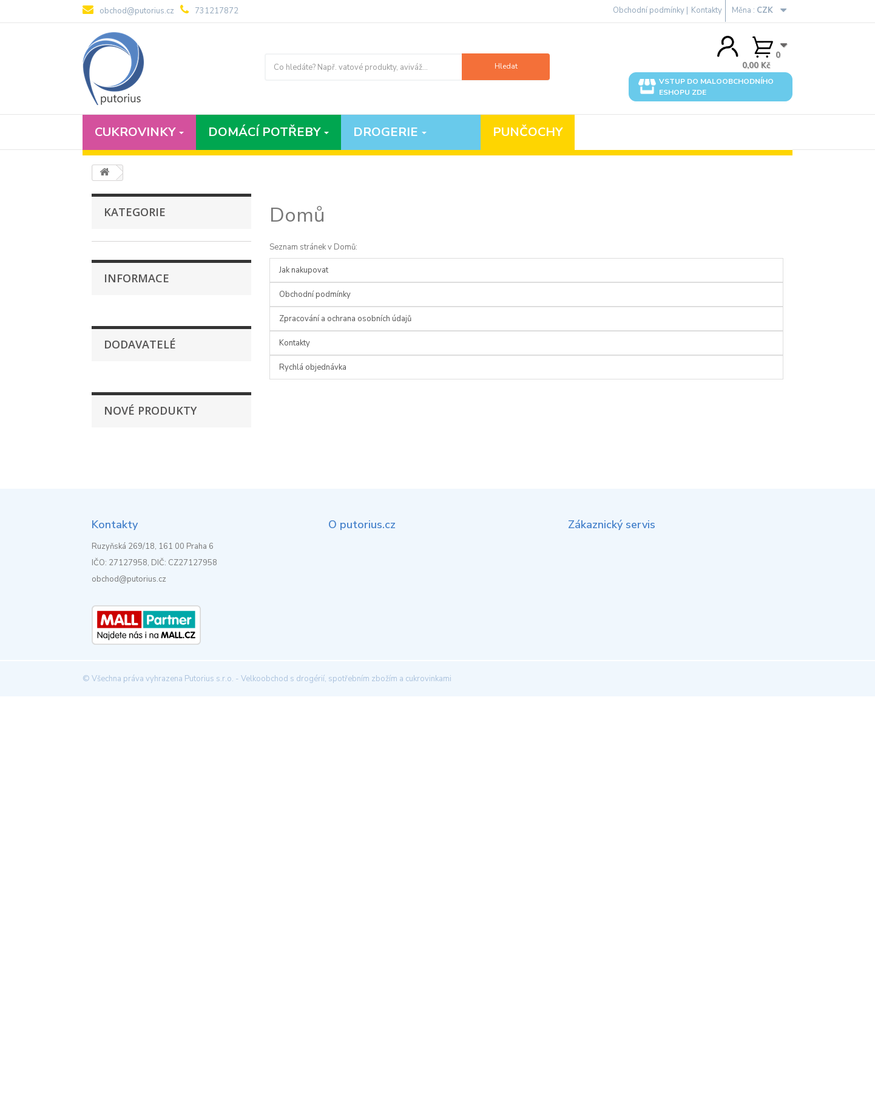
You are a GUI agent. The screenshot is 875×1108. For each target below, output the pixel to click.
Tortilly (115, 438)
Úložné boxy (124, 495)
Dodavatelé (140, 693)
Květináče (119, 382)
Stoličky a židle (129, 476)
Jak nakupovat (137, 593)
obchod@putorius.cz (128, 10)
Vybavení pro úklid (136, 514)
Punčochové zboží (135, 250)
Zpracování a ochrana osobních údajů (179, 629)
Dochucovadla (128, 288)
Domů (297, 215)
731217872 (209, 10)
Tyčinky (115, 457)
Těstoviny (120, 401)
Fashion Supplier (143, 726)
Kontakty (706, 10)
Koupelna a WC (130, 307)
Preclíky (116, 363)
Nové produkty (150, 806)
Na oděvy (119, 420)
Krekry (113, 326)
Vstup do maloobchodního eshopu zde (706, 86)
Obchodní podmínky (148, 611)
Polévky (116, 269)
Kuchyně (117, 344)
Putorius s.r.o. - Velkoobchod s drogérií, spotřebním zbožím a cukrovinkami (317, 1090)
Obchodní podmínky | (650, 10)
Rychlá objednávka (312, 367)
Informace (136, 560)
